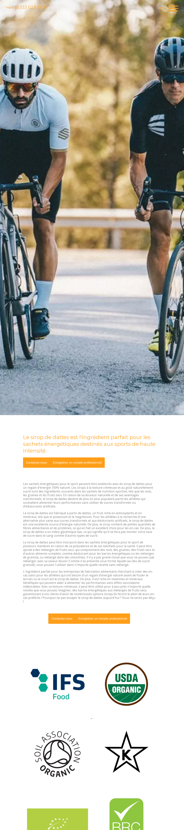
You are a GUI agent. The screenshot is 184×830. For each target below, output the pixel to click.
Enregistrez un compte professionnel (77, 462)
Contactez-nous (36, 462)
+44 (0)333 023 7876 (26, 7)
